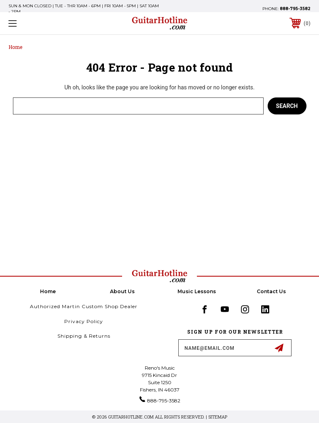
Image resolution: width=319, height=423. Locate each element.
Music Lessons (196, 291)
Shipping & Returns (83, 336)
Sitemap (217, 417)
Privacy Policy (83, 321)
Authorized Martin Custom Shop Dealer (83, 306)
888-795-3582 (295, 8)
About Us (122, 291)
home (48, 291)
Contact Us (271, 291)
